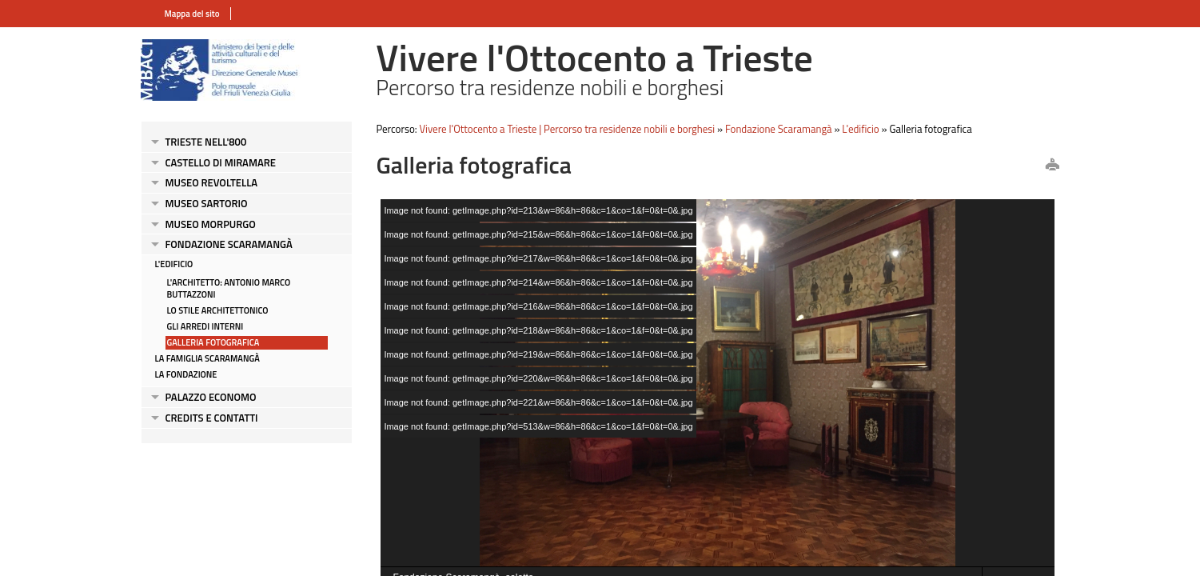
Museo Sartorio (206, 203)
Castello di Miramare (220, 162)
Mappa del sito (192, 13)
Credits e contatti (211, 418)
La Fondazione (186, 374)
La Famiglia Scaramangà (207, 358)
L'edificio (174, 264)
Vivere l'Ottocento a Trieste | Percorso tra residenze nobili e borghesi (568, 129)
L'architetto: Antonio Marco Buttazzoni (229, 288)
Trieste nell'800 (206, 142)
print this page (1052, 166)
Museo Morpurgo (210, 224)
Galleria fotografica (213, 342)
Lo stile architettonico (218, 310)
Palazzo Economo (211, 397)
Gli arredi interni (205, 326)
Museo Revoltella (211, 182)
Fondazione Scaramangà (229, 244)
